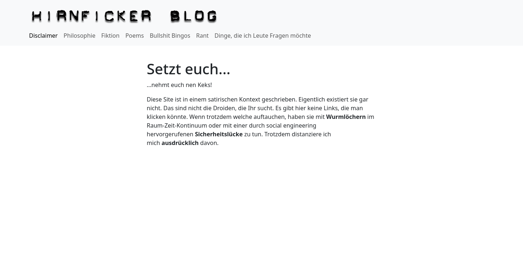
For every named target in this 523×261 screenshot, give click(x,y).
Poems (134, 36)
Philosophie (80, 36)
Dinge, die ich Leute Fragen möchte (263, 36)
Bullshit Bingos (170, 36)
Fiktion (110, 36)
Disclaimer (43, 36)
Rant (202, 36)
